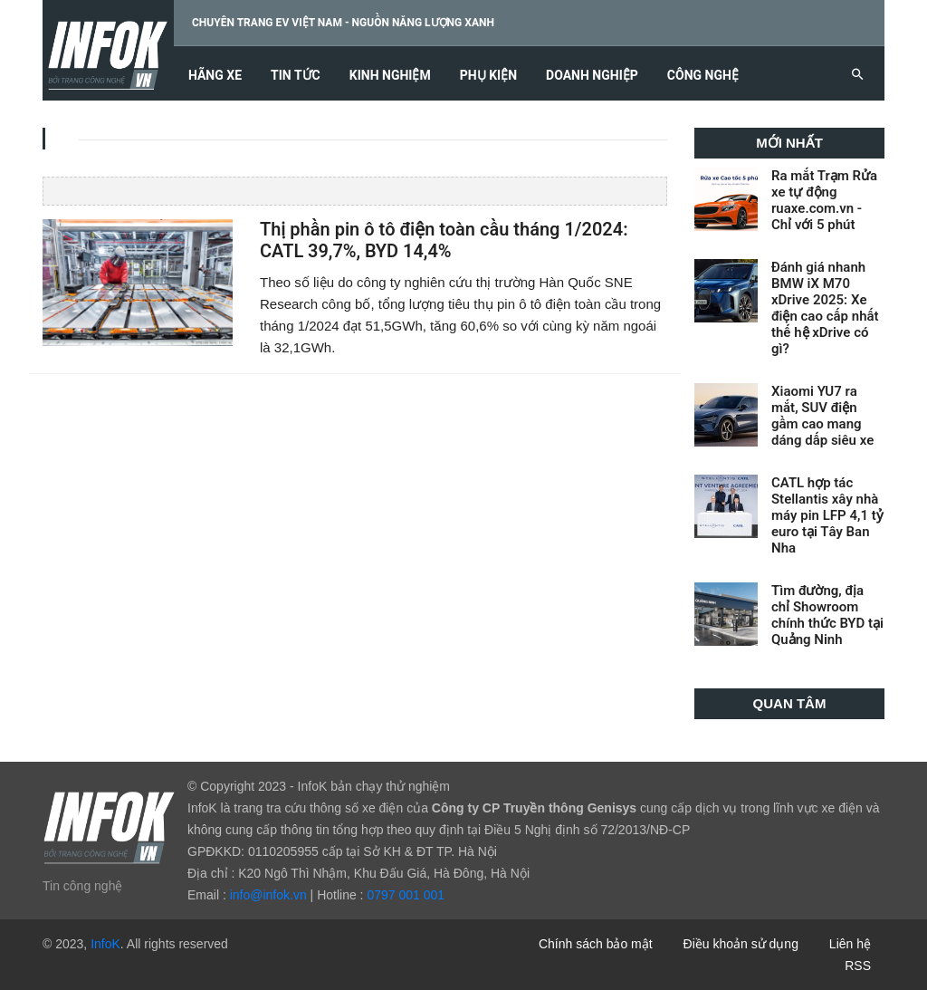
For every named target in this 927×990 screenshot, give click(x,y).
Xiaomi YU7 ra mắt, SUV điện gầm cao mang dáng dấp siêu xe (822, 415)
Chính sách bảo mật (596, 944)
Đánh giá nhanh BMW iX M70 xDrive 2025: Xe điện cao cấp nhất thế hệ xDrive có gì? (825, 308)
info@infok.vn (268, 895)
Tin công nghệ (82, 886)
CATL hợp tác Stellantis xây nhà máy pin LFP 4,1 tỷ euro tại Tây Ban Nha (827, 515)
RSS (858, 965)
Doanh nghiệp (592, 75)
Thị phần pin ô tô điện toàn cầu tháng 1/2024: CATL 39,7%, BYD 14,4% (444, 240)
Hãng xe (215, 75)
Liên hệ (850, 944)
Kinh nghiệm (390, 75)
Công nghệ (703, 75)
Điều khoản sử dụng (740, 944)
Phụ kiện (488, 75)
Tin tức (295, 75)
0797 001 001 (405, 895)
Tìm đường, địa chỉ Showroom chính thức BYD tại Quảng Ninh (827, 615)
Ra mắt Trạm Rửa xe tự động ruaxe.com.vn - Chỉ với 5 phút (824, 200)
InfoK (105, 944)
